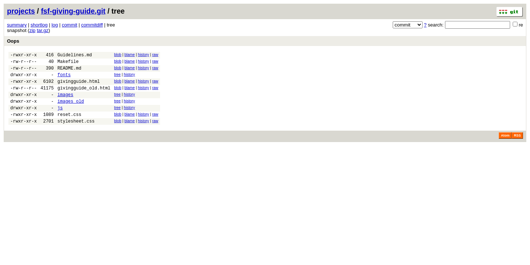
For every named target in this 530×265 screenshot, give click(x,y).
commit (69, 25)
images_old (70, 110)
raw (155, 55)
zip (32, 30)
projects (21, 11)
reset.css (69, 125)
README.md (69, 71)
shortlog (39, 25)
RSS (517, 147)
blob (117, 55)
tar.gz (43, 30)
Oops (13, 41)
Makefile (68, 63)
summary (16, 25)
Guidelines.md (74, 56)
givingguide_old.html (83, 94)
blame (129, 55)
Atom (505, 147)
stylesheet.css (76, 133)
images (65, 102)
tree (117, 78)
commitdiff (92, 25)
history (143, 55)
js (60, 117)
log (55, 25)
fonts (64, 79)
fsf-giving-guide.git (73, 11)
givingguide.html (78, 87)
